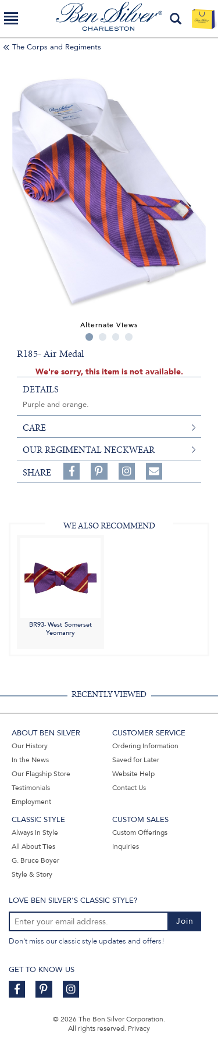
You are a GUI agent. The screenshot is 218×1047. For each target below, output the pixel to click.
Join (185, 921)
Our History (30, 746)
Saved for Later (135, 759)
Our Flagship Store (41, 773)
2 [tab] (102, 337)
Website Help (133, 773)
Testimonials (31, 787)
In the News (30, 759)
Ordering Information (145, 746)
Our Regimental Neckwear (89, 450)
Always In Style (35, 832)
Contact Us (129, 787)
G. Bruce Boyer (35, 860)
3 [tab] (116, 337)
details (41, 389)
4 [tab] (129, 337)
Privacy (139, 1028)
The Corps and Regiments (56, 47)
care (34, 428)
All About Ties (33, 846)
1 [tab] (89, 337)
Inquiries (125, 846)
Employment (31, 801)
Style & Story (32, 874)
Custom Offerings (139, 832)
